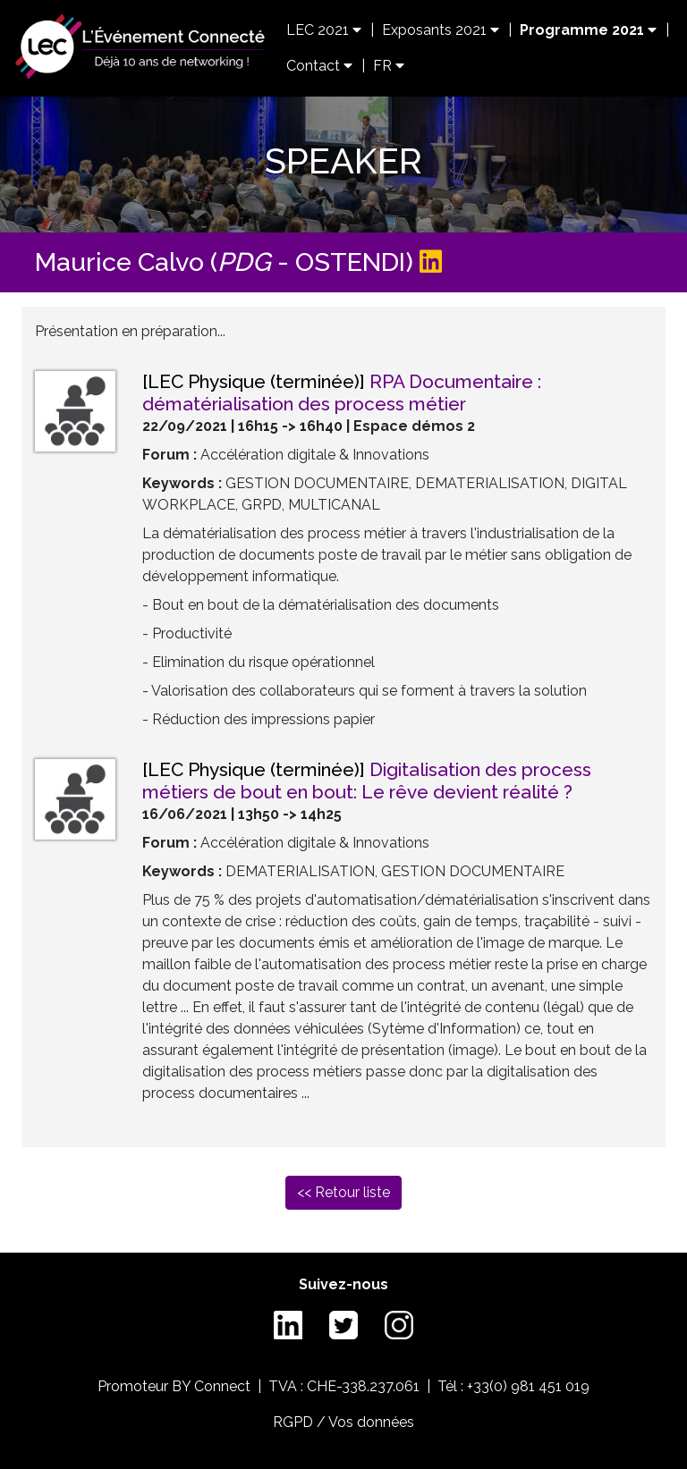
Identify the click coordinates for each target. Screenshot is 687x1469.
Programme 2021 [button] (588, 29)
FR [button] (388, 65)
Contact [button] (319, 65)
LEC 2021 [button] (323, 29)
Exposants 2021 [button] (440, 29)
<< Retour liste (343, 1192)
